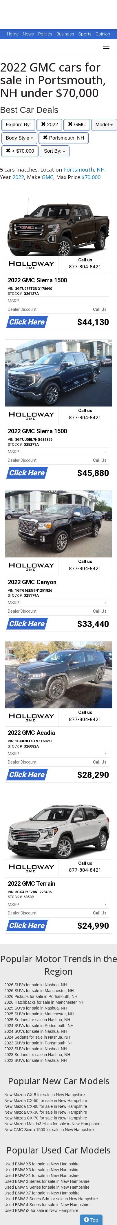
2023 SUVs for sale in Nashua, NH (35, 1048)
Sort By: (54, 151)
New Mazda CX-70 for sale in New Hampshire (45, 1118)
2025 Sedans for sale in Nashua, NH (37, 1019)
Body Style (19, 138)
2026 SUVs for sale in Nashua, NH (35, 985)
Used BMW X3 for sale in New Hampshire (42, 1169)
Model (104, 124)
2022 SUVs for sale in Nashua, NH (35, 1060)
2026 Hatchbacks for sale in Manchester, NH (44, 1002)
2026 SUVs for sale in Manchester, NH (39, 990)
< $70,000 (20, 151)
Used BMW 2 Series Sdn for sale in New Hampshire (51, 1199)
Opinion (103, 34)
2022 (49, 124)
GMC (76, 124)
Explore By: (18, 124)
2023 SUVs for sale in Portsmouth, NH (39, 1043)
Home (13, 34)
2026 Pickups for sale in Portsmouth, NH (40, 996)
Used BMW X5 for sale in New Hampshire (42, 1164)
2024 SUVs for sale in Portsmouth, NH (39, 1025)
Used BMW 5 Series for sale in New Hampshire (46, 1187)
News (28, 34)
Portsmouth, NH (63, 138)
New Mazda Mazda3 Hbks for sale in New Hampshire (52, 1123)
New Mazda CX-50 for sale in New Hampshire (45, 1100)
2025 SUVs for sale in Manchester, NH (39, 1014)
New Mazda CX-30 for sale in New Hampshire (45, 1112)
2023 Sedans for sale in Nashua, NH (37, 1054)
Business (65, 34)
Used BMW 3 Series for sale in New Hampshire (46, 1181)
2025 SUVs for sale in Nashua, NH (35, 1008)
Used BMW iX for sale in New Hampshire (41, 1210)
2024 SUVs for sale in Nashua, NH (35, 1031)
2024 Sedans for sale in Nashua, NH (37, 1037)
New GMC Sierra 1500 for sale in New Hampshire (49, 1129)
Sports (85, 34)
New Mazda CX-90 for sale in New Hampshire (45, 1106)
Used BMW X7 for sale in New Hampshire (42, 1193)
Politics (45, 34)
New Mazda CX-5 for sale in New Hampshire (44, 1094)
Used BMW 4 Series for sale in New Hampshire (46, 1204)
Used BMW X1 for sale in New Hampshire (42, 1175)
